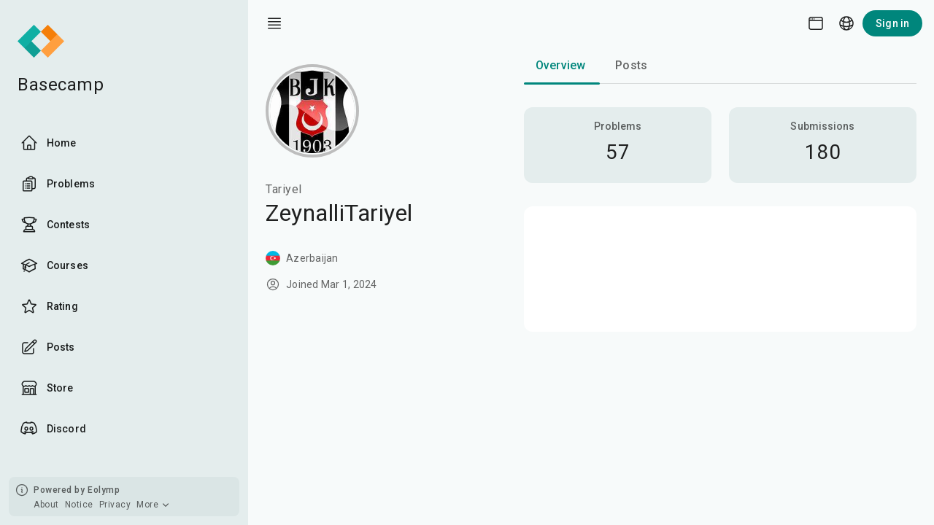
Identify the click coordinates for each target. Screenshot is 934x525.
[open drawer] (274, 23)
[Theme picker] (815, 23)
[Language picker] (846, 23)
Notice (79, 504)
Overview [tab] (560, 65)
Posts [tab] (631, 65)
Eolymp (104, 490)
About (46, 504)
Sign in (892, 23)
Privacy (115, 504)
